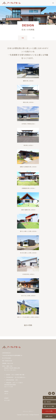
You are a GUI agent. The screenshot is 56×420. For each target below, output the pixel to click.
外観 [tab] (23, 38)
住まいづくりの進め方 (14, 382)
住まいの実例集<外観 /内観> (15, 374)
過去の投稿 (28, 325)
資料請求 (49, 402)
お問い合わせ (48, 416)
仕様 (11, 380)
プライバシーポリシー (28, 411)
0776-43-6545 (50, 397)
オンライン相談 (50, 406)
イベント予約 (48, 411)
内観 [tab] (33, 38)
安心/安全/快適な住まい (16, 377)
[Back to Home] (11, 3)
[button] (53, 3)
